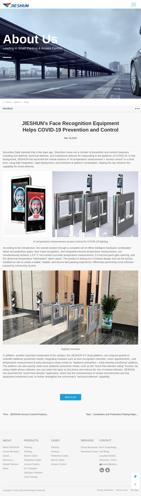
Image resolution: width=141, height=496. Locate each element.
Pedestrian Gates (33, 460)
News (5, 468)
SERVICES (87, 440)
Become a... (9, 460)
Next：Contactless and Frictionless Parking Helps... (112, 414)
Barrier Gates (31, 456)
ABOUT (17, 102)
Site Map (134, 490)
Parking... (29, 447)
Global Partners (10, 464)
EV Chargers (30, 468)
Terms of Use (121, 490)
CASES (55, 440)
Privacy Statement (105, 490)
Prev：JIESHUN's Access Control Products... (25, 414)
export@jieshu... (109, 464)
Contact (105, 440)
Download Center (89, 451)
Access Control (58, 464)
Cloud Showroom (89, 447)
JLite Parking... (31, 477)
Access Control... (32, 464)
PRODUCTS (31, 440)
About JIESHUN (11, 447)
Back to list (70, 397)
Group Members (11, 451)
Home (8, 102)
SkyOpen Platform (33, 472)
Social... (7, 456)
